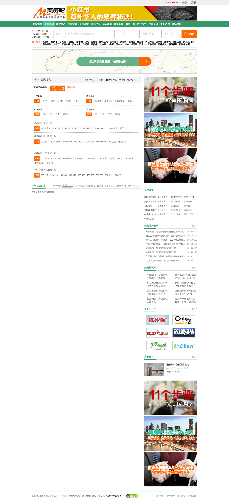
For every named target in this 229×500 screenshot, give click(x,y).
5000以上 (112, 142)
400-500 (90, 175)
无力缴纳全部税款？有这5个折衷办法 (162, 260)
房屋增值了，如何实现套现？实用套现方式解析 (157, 277)
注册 (193, 2)
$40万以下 (45, 128)
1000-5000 (55, 158)
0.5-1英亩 (102, 158)
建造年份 (132, 186)
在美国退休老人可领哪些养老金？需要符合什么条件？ (157, 285)
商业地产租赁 (150, 214)
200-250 (54, 175)
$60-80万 (66, 128)
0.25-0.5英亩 (90, 158)
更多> (194, 226)
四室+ (65, 114)
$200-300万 (100, 128)
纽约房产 (161, 210)
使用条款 (192, 496)
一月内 (52, 101)
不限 (37, 101)
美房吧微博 (176, 210)
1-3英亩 (111, 158)
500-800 (99, 175)
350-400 (81, 175)
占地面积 (120, 186)
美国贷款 (148, 206)
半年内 (68, 101)
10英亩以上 (40, 163)
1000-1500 (55, 142)
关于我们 (160, 496)
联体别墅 (108, 101)
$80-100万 (76, 128)
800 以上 (109, 175)
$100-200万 (88, 128)
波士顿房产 (162, 214)
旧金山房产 (162, 201)
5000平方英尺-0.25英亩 (72, 158)
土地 (130, 101)
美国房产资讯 (177, 197)
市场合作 (188, 206)
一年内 (76, 101)
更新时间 (89, 186)
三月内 (60, 101)
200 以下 (44, 175)
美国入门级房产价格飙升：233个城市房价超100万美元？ (166, 240)
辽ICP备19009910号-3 (111, 496)
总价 (99, 186)
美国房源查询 (150, 197)
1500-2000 (67, 142)
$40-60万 (56, 128)
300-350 (72, 175)
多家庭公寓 (120, 101)
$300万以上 (112, 128)
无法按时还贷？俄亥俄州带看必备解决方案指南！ (185, 285)
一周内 (44, 101)
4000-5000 (101, 142)
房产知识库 (176, 201)
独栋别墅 (98, 101)
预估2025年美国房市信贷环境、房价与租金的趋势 (185, 277)
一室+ (43, 114)
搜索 (189, 34)
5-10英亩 (130, 158)
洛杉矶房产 (162, 197)
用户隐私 (181, 496)
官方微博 (171, 496)
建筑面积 (109, 186)
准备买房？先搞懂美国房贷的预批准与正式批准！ (166, 231)
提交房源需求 (150, 201)
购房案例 (188, 210)
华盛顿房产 (149, 219)
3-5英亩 (120, 158)
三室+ (58, 114)
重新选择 (71, 87)
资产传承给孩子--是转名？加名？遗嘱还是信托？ (185, 301)
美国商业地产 (150, 210)
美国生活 (175, 206)
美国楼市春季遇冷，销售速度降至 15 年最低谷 (166, 244)
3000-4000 (89, 142)
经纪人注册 (189, 197)
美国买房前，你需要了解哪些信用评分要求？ (166, 256)
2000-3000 (78, 142)
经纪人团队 (189, 214)
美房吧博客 (176, 214)
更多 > (194, 309)
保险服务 (188, 201)
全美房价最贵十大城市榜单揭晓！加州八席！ (166, 236)
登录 (184, 2)
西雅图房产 (162, 206)
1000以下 (45, 142)
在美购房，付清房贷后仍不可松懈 (161, 248)
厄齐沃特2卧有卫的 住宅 (177, 364)
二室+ (50, 114)
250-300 (63, 175)
